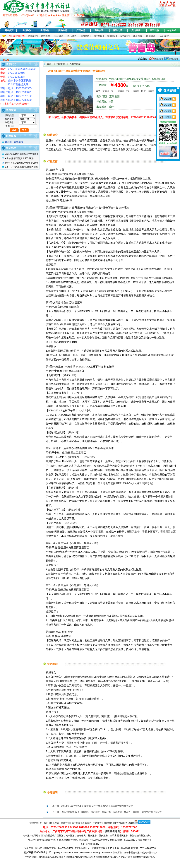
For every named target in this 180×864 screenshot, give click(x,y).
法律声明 (34, 823)
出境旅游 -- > (62, 64)
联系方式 (54, 823)
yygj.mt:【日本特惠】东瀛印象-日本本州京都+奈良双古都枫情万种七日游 (97, 806)
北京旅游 (137, 36)
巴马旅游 (71, 36)
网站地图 (108, 823)
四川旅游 (164, 36)
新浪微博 (158, 58)
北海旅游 (32, 36)
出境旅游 (27, 30)
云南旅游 (124, 36)
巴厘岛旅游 (74, 64)
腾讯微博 (173, 58)
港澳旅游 (111, 36)
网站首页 (9, 30)
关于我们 (154, 30)
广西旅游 (80, 30)
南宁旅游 (98, 36)
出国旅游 (44, 30)
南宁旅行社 (150, 852)
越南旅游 (86, 823)
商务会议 (99, 30)
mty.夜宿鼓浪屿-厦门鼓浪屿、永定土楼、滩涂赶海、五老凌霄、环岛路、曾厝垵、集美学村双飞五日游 (112, 812)
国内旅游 (62, 30)
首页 (49, 64)
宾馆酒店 (135, 30)
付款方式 (171, 30)
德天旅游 (45, 36)
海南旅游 (150, 36)
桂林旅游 (58, 36)
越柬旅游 (84, 36)
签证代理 (117, 30)
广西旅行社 (44, 835)
